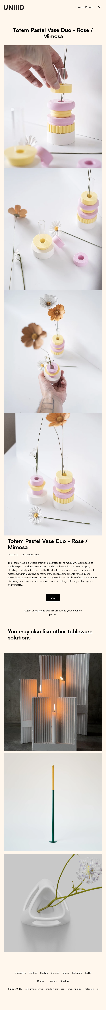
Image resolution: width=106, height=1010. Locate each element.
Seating (44, 973)
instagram (89, 988)
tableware (80, 631)
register (39, 610)
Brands (40, 981)
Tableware (13, 555)
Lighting (33, 973)
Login (78, 7)
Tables (65, 973)
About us (64, 981)
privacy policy (74, 988)
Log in (27, 610)
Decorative (20, 973)
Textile (88, 973)
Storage (55, 973)
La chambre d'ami (30, 555)
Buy (53, 597)
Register (89, 7)
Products (52, 981)
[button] (99, 7)
